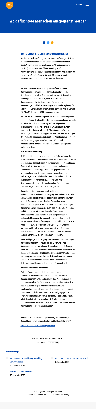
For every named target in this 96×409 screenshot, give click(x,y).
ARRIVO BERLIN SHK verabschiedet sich (71, 358)
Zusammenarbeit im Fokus (21, 371)
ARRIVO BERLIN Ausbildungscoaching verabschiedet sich (26, 360)
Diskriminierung (53, 342)
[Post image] (7, 358)
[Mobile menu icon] (87, 4)
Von (40, 338)
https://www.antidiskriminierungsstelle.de (38, 325)
